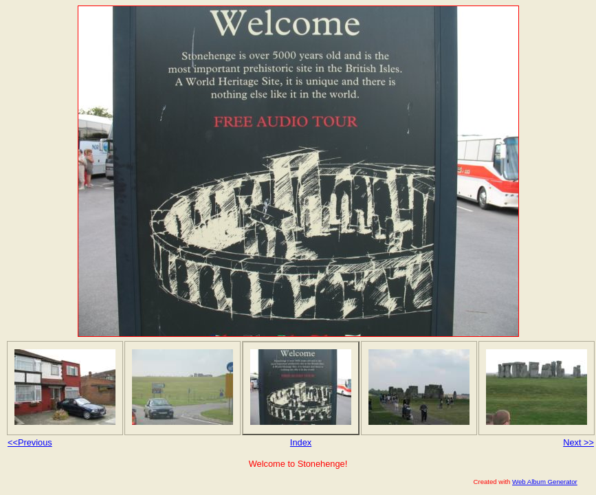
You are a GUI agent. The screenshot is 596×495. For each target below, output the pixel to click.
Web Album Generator (544, 481)
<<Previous (30, 442)
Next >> (578, 442)
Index (300, 442)
